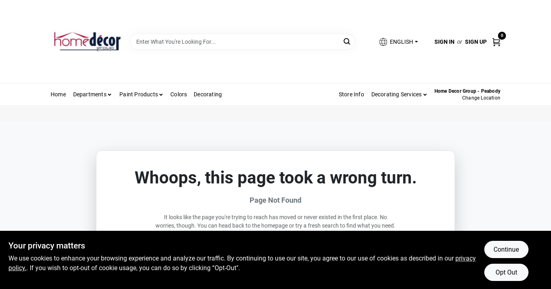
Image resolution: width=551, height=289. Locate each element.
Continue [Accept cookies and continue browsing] (506, 249)
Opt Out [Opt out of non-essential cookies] (506, 272)
